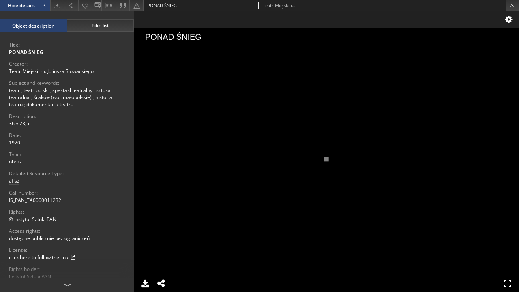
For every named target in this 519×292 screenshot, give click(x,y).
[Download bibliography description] (109, 5)
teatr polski (36, 90)
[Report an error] (137, 5)
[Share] (71, 5)
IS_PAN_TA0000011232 (35, 200)
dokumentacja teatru (49, 104)
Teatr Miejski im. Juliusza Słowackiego (51, 71)
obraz (15, 161)
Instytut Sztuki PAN (30, 276)
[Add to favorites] (85, 5)
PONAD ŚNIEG (26, 52)
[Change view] (97, 5)
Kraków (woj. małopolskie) (62, 97)
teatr (14, 90)
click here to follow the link (42, 257)
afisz (14, 180)
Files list (100, 25)
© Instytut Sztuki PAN (32, 219)
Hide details (28, 5)
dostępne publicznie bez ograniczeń (49, 238)
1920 (14, 142)
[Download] (57, 5)
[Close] (512, 5)
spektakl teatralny (72, 90)
